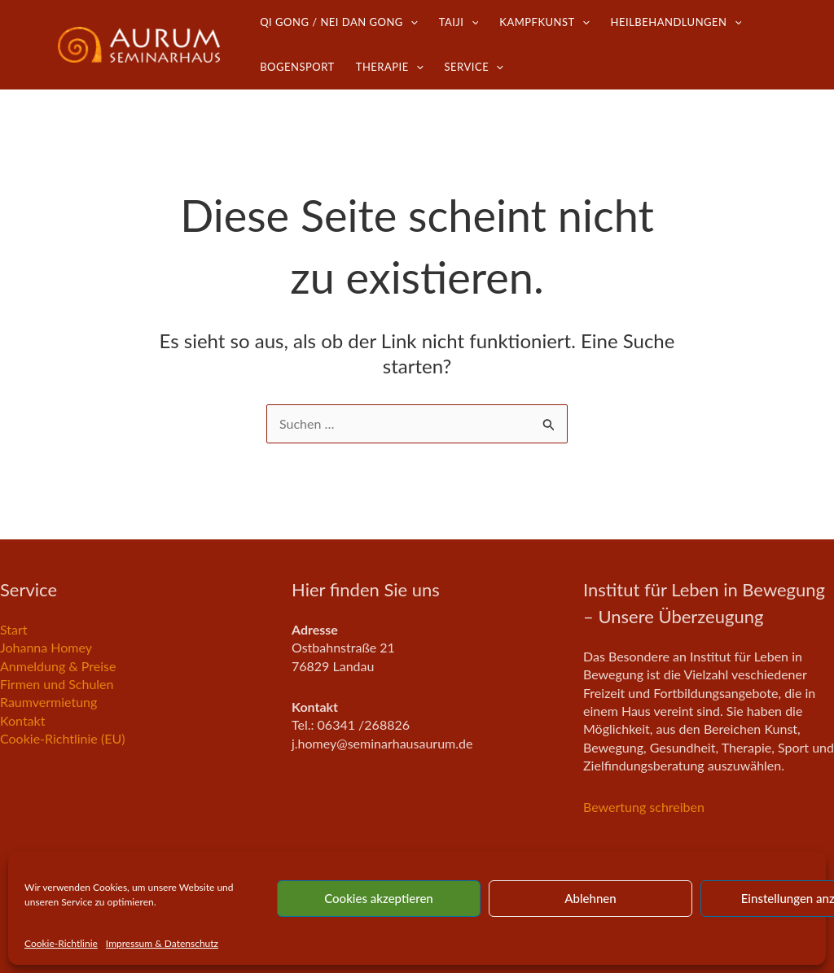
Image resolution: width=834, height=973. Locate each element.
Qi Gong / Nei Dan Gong (338, 22)
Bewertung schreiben (644, 806)
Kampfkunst (544, 22)
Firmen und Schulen (57, 684)
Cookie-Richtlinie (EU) (62, 738)
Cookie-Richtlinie (61, 943)
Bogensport (297, 66)
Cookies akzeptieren (378, 898)
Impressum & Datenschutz (162, 943)
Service (474, 67)
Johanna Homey (46, 647)
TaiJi (459, 22)
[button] (410, 22)
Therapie (390, 67)
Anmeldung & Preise (58, 666)
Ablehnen (590, 898)
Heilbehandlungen (676, 22)
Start (14, 629)
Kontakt (22, 720)
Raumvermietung (48, 701)
